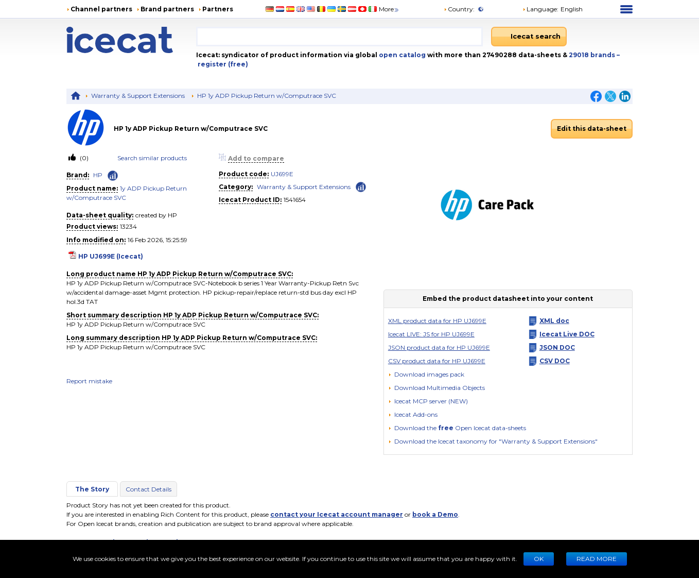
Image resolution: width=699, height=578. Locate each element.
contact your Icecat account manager (336, 514)
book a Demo (435, 514)
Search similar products (152, 158)
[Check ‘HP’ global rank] (113, 175)
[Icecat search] (529, 36)
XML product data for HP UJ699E (437, 321)
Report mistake (89, 381)
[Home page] (131, 40)
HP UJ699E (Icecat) (110, 256)
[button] (436, 388)
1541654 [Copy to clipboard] (295, 199)
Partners (217, 9)
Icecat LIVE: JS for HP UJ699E (431, 334)
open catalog (401, 55)
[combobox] (339, 36)
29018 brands (593, 55)
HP (97, 175)
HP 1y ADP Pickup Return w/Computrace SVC (266, 95)
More (389, 9)
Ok (539, 559)
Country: (459, 9)
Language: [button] (540, 9)
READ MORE (596, 559)
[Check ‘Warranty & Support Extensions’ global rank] (361, 186)
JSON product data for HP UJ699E (439, 347)
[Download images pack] (426, 374)
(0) (83, 158)
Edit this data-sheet (591, 128)
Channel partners (101, 9)
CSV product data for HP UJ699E (436, 361)
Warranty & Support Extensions (138, 95)
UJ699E (282, 174)
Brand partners (167, 9)
